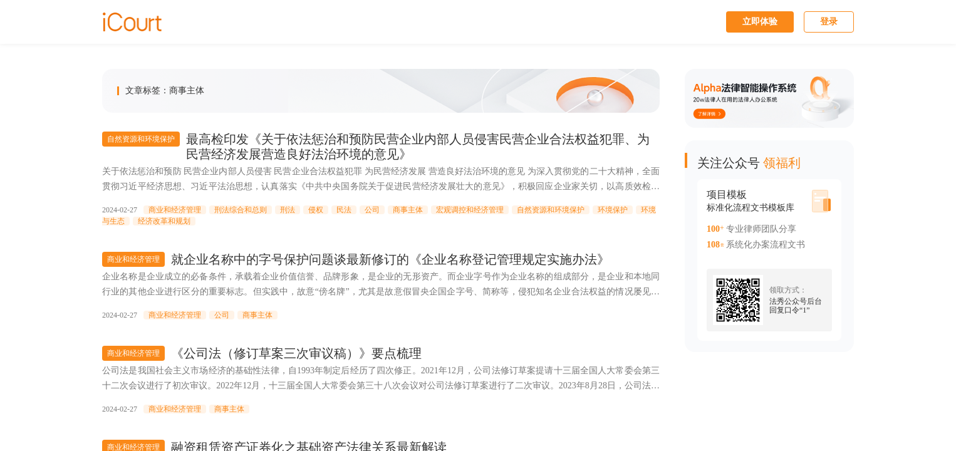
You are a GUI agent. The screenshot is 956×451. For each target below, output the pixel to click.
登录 (829, 21)
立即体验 (759, 21)
